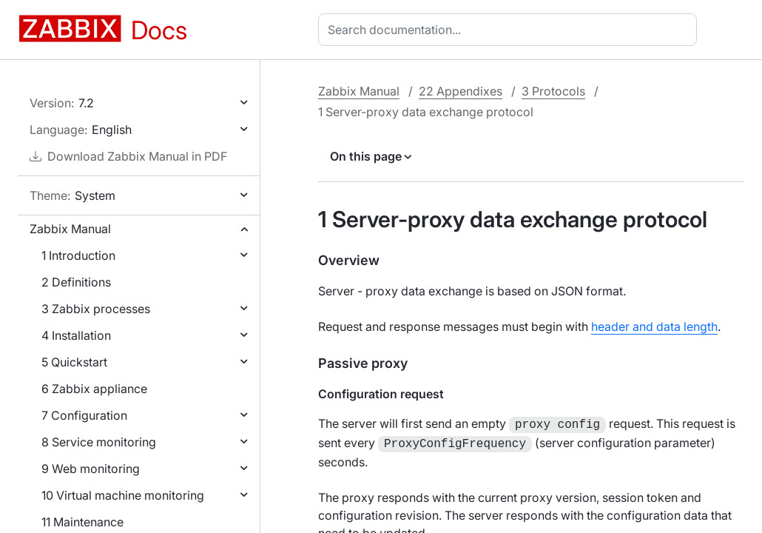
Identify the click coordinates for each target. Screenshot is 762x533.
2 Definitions (76, 282)
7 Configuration (84, 415)
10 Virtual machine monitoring (122, 495)
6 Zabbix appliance (94, 388)
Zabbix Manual (70, 228)
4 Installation (76, 335)
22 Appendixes (460, 91)
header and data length (654, 326)
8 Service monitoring (98, 442)
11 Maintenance (82, 521)
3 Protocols (553, 91)
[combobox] (510, 30)
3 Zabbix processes (95, 308)
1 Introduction (78, 255)
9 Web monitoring (90, 468)
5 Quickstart (74, 362)
